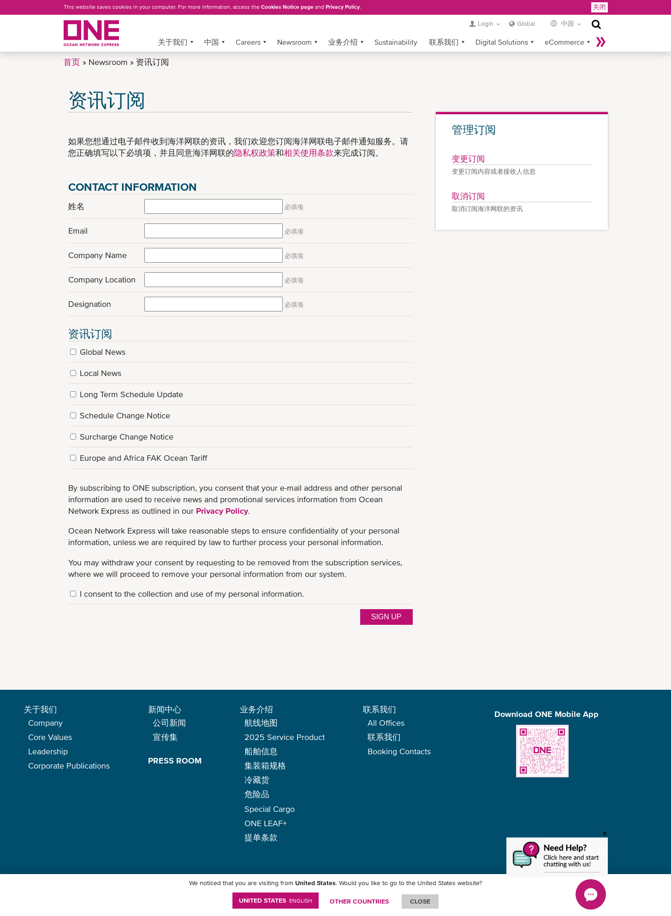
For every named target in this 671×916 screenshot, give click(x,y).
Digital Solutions (501, 42)
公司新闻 (169, 723)
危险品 (256, 794)
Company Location (102, 279)
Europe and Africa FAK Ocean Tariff (143, 458)
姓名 (76, 206)
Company (45, 723)
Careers (248, 42)
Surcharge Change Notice (126, 436)
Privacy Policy (343, 7)
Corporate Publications (69, 765)
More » (601, 42)
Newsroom (294, 42)
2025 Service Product (284, 737)
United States (275, 900)
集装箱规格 (265, 765)
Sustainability (395, 42)
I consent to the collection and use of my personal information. (192, 594)
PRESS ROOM (175, 760)
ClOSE (420, 901)
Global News (102, 352)
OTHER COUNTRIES (359, 901)
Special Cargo (269, 809)
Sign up (386, 617)
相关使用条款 (309, 153)
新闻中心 (164, 709)
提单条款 (261, 837)
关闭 (599, 7)
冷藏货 (256, 780)
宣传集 (165, 737)
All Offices (386, 723)
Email (78, 230)
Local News (100, 373)
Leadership (48, 751)
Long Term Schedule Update (131, 394)
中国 (211, 42)
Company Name (97, 255)
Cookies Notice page (287, 7)
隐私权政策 (255, 153)
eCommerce (564, 42)
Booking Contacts (399, 751)
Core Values (50, 737)
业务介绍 (343, 42)
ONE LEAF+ (265, 823)
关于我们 (173, 42)
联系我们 (444, 42)
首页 (72, 62)
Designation (89, 304)
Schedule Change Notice (125, 415)
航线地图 (261, 723)
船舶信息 (261, 751)
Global (526, 23)
